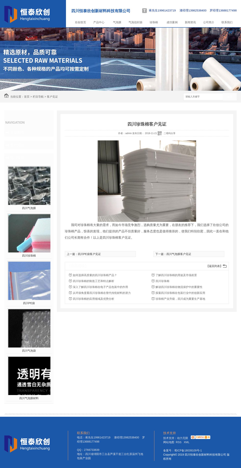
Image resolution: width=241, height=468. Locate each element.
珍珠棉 (154, 22)
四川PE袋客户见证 (89, 254)
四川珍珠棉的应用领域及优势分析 (93, 298)
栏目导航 (38, 96)
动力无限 (182, 438)
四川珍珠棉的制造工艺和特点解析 (93, 281)
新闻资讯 (190, 22)
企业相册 (17, 132)
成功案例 (172, 22)
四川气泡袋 (29, 350)
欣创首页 (80, 22)
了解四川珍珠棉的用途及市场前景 (176, 275)
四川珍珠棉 (29, 255)
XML (186, 442)
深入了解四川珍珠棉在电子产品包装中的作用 (100, 287)
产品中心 (98, 22)
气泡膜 (117, 22)
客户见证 (52, 96)
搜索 (230, 97)
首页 (27, 96)
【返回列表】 (214, 266)
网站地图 (168, 442)
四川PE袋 (29, 303)
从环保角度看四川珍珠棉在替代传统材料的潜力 (102, 292)
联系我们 (227, 22)
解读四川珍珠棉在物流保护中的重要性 (179, 287)
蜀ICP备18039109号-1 (188, 450)
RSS (179, 442)
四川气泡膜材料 (29, 398)
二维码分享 (169, 133)
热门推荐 (17, 158)
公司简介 (208, 22)
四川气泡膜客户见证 (178, 254)
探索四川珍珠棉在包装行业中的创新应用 (180, 292)
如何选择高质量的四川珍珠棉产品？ (95, 275)
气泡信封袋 (135, 22)
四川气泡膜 (29, 208)
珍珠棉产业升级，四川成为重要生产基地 (180, 298)
